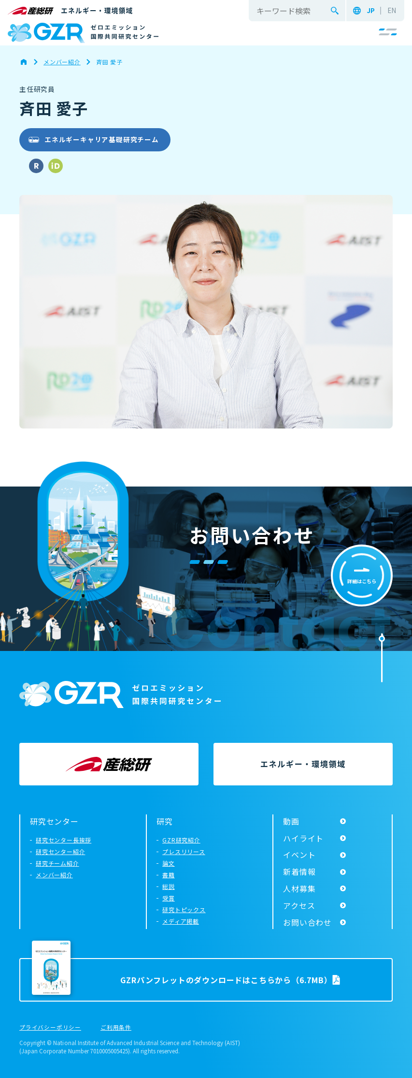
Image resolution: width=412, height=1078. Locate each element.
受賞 (168, 898)
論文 (168, 863)
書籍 (168, 875)
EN (391, 11)
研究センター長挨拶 (63, 840)
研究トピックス (184, 909)
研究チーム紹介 (57, 863)
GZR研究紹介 (181, 840)
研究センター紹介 (60, 851)
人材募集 (299, 888)
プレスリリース (183, 851)
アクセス (299, 905)
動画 (291, 821)
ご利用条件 (115, 1028)
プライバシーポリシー (50, 1028)
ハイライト (303, 838)
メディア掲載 (180, 921)
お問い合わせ (307, 922)
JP (371, 11)
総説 (168, 886)
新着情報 (299, 871)
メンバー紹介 (54, 875)
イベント (299, 854)
